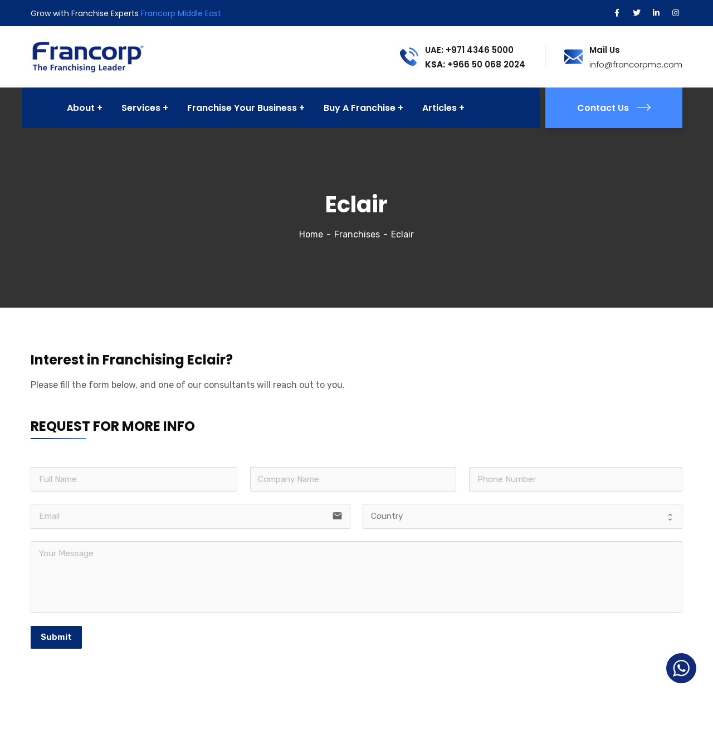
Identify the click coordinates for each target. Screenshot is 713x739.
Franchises (357, 234)
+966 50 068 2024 (475, 64)
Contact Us (614, 107)
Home (311, 234)
